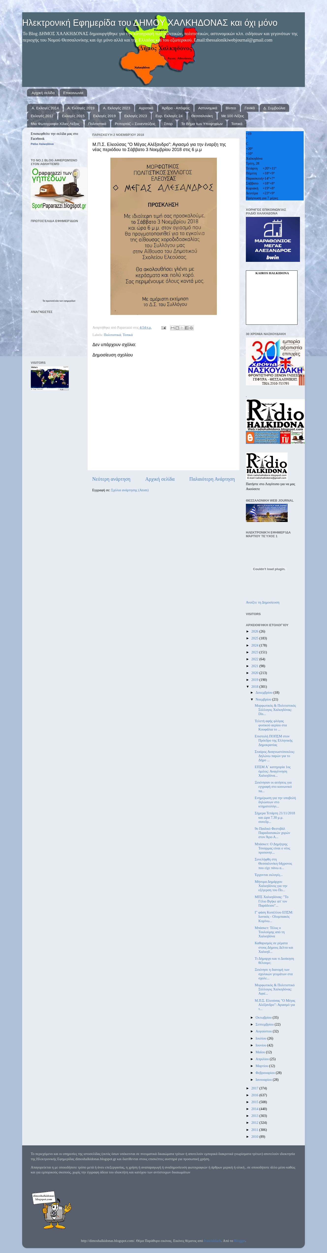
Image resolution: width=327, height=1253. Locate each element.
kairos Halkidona (272, 273)
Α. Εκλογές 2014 (45, 108)
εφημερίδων (69, 300)
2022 (255, 659)
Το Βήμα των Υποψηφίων (202, 124)
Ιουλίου (262, 1038)
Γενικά (250, 108)
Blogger (239, 1241)
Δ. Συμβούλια (274, 108)
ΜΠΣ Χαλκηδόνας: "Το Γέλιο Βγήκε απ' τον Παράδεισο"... (271, 901)
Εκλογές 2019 (104, 116)
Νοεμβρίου (264, 699)
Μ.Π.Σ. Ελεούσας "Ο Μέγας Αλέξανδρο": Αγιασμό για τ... (275, 1005)
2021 (255, 666)
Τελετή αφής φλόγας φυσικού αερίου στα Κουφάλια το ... (271, 725)
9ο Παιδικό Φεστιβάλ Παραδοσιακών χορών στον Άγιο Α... (272, 833)
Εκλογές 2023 (135, 116)
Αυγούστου (264, 1031)
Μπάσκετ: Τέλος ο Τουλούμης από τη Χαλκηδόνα (270, 932)
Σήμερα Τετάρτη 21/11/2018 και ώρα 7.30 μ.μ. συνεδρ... (275, 817)
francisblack (212, 1241)
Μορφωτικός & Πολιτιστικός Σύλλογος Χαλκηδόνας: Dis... (275, 710)
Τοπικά (236, 124)
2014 (255, 1109)
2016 (255, 1095)
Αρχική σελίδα (43, 93)
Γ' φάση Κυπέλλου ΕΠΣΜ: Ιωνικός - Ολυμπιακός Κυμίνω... (274, 916)
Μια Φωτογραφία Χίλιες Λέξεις (55, 124)
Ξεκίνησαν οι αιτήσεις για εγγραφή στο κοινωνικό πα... (273, 786)
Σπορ (168, 124)
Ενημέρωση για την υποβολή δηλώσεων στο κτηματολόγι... (275, 802)
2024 (255, 645)
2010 (255, 1137)
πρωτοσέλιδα (52, 300)
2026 (255, 631)
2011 (255, 1130)
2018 (255, 687)
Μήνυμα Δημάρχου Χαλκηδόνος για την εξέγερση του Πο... (271, 886)
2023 (255, 652)
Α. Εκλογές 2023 (116, 108)
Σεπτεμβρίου (265, 1024)
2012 (255, 1123)
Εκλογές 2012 (42, 116)
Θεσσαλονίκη (202, 116)
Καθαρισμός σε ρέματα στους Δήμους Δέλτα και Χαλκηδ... (274, 947)
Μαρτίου (262, 1066)
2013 (255, 1116)
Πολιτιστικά (97, 124)
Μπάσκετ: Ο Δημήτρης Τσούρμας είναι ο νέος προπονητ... (272, 848)
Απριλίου (263, 1059)
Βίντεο (231, 108)
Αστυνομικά (207, 108)
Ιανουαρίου (264, 1080)
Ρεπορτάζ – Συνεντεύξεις (135, 124)
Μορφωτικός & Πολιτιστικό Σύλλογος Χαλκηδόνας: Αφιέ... (275, 989)
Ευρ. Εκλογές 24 (168, 116)
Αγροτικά (146, 108)
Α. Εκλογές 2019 (80, 108)
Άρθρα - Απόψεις (176, 108)
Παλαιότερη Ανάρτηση (212, 479)
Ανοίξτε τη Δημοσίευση (263, 602)
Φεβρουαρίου (266, 1073)
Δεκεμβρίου (265, 692)
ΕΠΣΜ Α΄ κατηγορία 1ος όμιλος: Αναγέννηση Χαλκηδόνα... (273, 771)
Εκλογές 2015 (73, 116)
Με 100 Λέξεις (232, 116)
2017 (255, 1088)
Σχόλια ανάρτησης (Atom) (130, 490)
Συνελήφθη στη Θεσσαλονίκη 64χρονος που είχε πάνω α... (273, 863)
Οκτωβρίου (264, 1017)
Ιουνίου (261, 1045)
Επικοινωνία (73, 93)
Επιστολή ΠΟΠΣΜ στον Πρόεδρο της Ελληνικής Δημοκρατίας (274, 740)
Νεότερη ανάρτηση (111, 479)
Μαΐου (261, 1052)
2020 (255, 673)
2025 (255, 638)
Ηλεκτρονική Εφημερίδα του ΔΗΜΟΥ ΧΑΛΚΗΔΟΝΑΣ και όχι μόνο (150, 23)
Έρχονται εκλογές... (269, 875)
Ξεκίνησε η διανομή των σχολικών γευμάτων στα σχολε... (274, 974)
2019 (255, 680)
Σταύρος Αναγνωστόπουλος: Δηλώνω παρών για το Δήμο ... (275, 756)
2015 (255, 1102)
